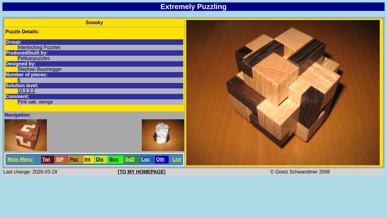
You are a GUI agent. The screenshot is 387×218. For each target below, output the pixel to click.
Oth (160, 159)
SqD (130, 159)
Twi (46, 159)
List (177, 159)
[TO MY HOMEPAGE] (141, 171)
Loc (145, 159)
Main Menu (20, 159)
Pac (74, 159)
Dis (99, 159)
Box (114, 159)
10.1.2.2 (26, 91)
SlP (60, 159)
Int (88, 159)
